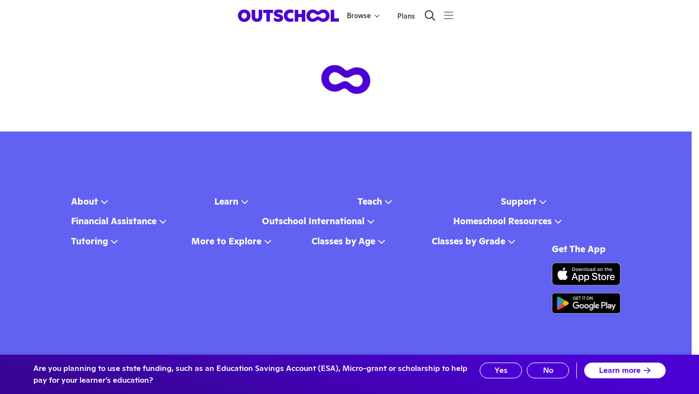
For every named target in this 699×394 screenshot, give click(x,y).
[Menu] (448, 15)
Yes (501, 370)
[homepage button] (288, 15)
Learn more (625, 370)
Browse (363, 15)
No (548, 370)
